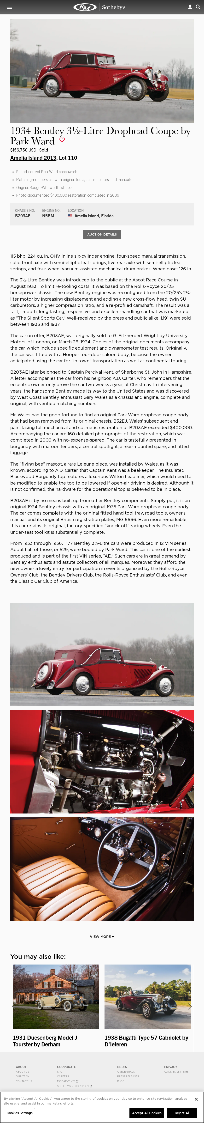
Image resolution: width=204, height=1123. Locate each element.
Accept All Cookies (146, 1113)
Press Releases (128, 1076)
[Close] (196, 1099)
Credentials (126, 1071)
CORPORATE (66, 1067)
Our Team (22, 1076)
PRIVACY (170, 1067)
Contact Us (24, 1081)
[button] (190, 7)
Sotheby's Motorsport (74, 1086)
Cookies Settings (176, 1071)
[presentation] (13, 1006)
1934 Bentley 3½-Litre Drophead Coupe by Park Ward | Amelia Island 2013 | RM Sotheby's (99, 7)
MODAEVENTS (67, 1081)
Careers (63, 1076)
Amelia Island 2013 (33, 157)
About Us (22, 1071)
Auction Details (102, 234)
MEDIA (122, 1067)
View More (102, 937)
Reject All (182, 1113)
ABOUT (21, 1067)
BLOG (120, 1081)
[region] (102, 1107)
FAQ (60, 1071)
